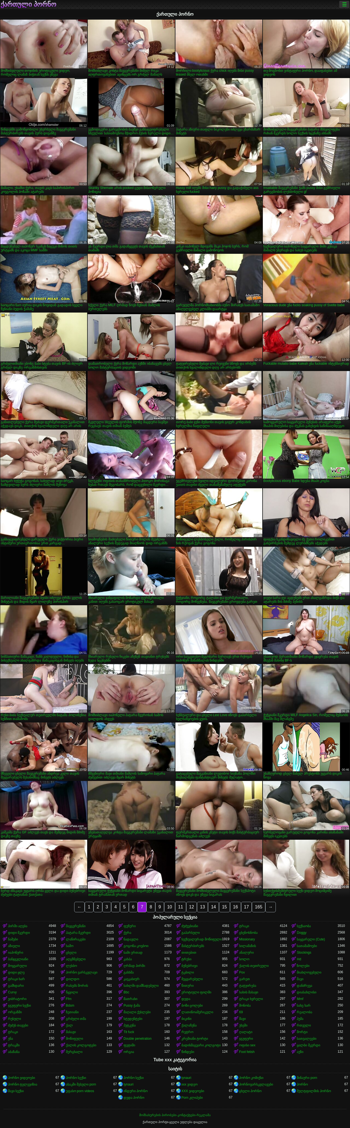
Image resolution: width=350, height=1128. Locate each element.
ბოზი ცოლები (192, 1005)
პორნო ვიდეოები (21, 1078)
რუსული (14, 1019)
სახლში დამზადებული (141, 986)
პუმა (300, 1019)
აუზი (300, 1052)
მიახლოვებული (309, 972)
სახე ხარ (303, 1005)
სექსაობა (304, 926)
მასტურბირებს (192, 946)
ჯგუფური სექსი (19, 1005)
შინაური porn (307, 1078)
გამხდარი (16, 986)
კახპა (128, 959)
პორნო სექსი (76, 1078)
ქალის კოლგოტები (81, 1045)
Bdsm (70, 1005)
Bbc (126, 992)
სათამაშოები (307, 946)
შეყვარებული (192, 979)
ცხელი (71, 952)
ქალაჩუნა (189, 1025)
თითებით (188, 952)
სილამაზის (247, 946)
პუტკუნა (130, 1025)
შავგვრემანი (76, 926)
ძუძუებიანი (189, 926)
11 (180, 907)
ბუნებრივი (189, 966)
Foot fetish (247, 1052)
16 (235, 907)
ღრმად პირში (134, 966)
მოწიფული (74, 1039)
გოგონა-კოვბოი (136, 946)
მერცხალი (74, 1052)
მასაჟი (71, 1032)
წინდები (187, 1052)
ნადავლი (131, 939)
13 (202, 907)
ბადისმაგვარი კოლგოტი (201, 1045)
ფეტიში (129, 1045)
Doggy (301, 933)
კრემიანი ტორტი (194, 1039)
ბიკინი (186, 1019)
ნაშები (13, 939)
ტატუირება (247, 986)
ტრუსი (186, 959)
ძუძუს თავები (18, 1025)
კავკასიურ (132, 979)
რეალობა (304, 1012)
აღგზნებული (76, 959)
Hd (299, 959)
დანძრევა (304, 986)
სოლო (244, 959)
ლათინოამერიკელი (197, 1012)
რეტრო (187, 1032)
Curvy (12, 992)
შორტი (302, 1032)
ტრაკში (14, 1045)
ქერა (127, 933)
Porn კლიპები (192, 1098)
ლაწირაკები (76, 939)
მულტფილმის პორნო (314, 1091)
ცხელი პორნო (250, 1091)
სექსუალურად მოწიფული (201, 939)
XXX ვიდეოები (192, 1091)
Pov (242, 972)
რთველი (304, 1025)
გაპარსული (190, 933)
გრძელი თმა (76, 1019)
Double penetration (137, 1039)
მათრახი (130, 999)
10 (169, 907)
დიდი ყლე (16, 972)
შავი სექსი (16, 1091)
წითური (187, 986)
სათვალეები (306, 1039)
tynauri (186, 1078)
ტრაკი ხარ (16, 979)
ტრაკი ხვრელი (251, 999)
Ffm (69, 999)
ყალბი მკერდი (308, 1045)
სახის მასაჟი (248, 992)
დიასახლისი (306, 992)
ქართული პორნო (28, 4)
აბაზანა (14, 1052)
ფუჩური (130, 926)
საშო (69, 946)
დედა (185, 999)
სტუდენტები (133, 1019)
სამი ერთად (133, 952)
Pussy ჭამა (132, 1005)
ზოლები (303, 966)
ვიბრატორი (17, 999)
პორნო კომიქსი (251, 1078)
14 (213, 907)
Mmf (300, 999)
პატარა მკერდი (78, 933)
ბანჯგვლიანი (18, 959)
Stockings (304, 952)
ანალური (246, 952)
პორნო (302, 1084)
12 (191, 907)
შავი (300, 979)
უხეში (243, 1025)
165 (258, 907)
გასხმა (129, 972)
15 (224, 907)
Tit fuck (129, 1032)
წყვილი (72, 992)
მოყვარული (17, 966)
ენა (10, 1039)
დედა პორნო (134, 1098)
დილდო (72, 979)
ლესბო (71, 966)
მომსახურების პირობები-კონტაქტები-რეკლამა (174, 1115)
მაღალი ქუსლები (137, 1012)
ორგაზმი (15, 1012)
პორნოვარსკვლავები (256, 1084)
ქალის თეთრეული (254, 966)
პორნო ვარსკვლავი (81, 972)
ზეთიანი (72, 1012)
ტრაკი (244, 926)
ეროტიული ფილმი (196, 992)
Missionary (247, 939)
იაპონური (15, 952)
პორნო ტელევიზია (22, 1084)
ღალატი (245, 1032)
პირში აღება (17, 926)
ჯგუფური (246, 1039)
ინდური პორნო (136, 1091)
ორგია (129, 1052)
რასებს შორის (77, 986)
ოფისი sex (247, 1045)
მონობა (245, 1005)
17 (246, 907)
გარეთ (244, 979)
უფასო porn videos (80, 1091)
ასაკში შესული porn (81, 1084)
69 (241, 1012)
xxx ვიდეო (189, 1084)
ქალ (69, 1025)
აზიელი (14, 946)
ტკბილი (187, 972)
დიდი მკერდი (19, 933)
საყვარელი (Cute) (311, 939)
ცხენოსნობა (248, 933)
